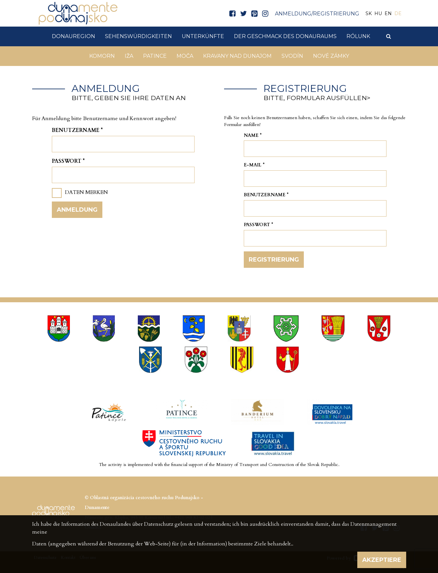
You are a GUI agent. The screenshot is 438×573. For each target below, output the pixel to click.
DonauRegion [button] (73, 36)
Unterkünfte (203, 36)
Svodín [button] (292, 56)
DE (398, 13)
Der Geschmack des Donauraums (285, 36)
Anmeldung (77, 209)
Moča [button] (185, 56)
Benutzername (77, 130)
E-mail (254, 165)
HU (378, 13)
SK (368, 13)
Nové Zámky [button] (331, 56)
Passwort (68, 161)
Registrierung (274, 259)
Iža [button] (129, 56)
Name (253, 135)
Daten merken (86, 192)
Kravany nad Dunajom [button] (237, 56)
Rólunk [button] (358, 36)
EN (388, 13)
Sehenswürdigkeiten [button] (138, 36)
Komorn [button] (102, 56)
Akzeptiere (381, 559)
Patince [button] (155, 56)
